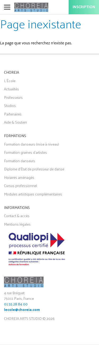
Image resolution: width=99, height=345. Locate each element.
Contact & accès (17, 215)
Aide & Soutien (15, 122)
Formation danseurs (19, 160)
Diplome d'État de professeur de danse (34, 169)
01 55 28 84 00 (16, 304)
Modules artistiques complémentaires (33, 194)
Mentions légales (17, 224)
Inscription (84, 7)
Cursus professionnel (20, 185)
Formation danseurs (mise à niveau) (31, 144)
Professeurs (13, 97)
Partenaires (13, 114)
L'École (9, 80)
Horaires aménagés (19, 177)
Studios (10, 105)
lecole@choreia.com (22, 310)
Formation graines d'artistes (25, 152)
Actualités (11, 89)
